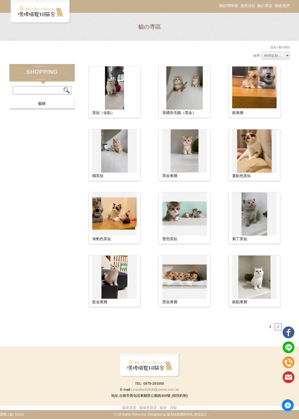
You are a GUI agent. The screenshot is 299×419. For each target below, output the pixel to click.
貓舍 (163, 408)
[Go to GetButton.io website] (287, 414)
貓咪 (42, 104)
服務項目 (247, 6)
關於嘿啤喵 (228, 6)
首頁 (273, 47)
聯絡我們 (282, 6)
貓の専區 (264, 6)
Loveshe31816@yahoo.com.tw (155, 389)
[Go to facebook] (288, 405)
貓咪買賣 (129, 408)
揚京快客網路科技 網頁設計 (187, 414)
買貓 (173, 408)
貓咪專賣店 (148, 408)
